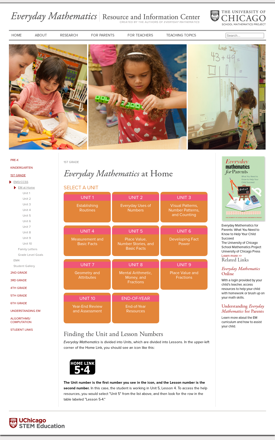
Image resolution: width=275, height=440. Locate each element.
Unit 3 (27, 204)
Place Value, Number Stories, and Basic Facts (136, 244)
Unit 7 (27, 226)
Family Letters (27, 249)
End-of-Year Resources (136, 308)
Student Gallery (24, 266)
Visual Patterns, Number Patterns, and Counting (184, 210)
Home (16, 35)
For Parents (102, 35)
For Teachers (140, 35)
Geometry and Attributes (87, 275)
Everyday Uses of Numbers (135, 207)
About (41, 35)
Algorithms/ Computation (21, 320)
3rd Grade (18, 280)
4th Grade (18, 288)
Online (241, 271)
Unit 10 (27, 243)
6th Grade (18, 303)
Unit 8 (27, 232)
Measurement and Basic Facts (87, 241)
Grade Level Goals (30, 254)
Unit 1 (26, 193)
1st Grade (18, 175)
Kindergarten (21, 167)
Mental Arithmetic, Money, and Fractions (135, 277)
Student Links (21, 329)
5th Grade (18, 295)
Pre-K (14, 160)
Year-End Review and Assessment (87, 308)
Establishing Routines (87, 207)
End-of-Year (135, 298)
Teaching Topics (181, 35)
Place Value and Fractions (184, 275)
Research (69, 35)
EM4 (16, 260)
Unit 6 (27, 221)
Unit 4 (27, 210)
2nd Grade (18, 272)
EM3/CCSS (20, 182)
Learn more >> (232, 255)
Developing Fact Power (184, 241)
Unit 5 (27, 215)
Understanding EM (25, 311)
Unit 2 (27, 198)
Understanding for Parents (243, 308)
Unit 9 (27, 238)
